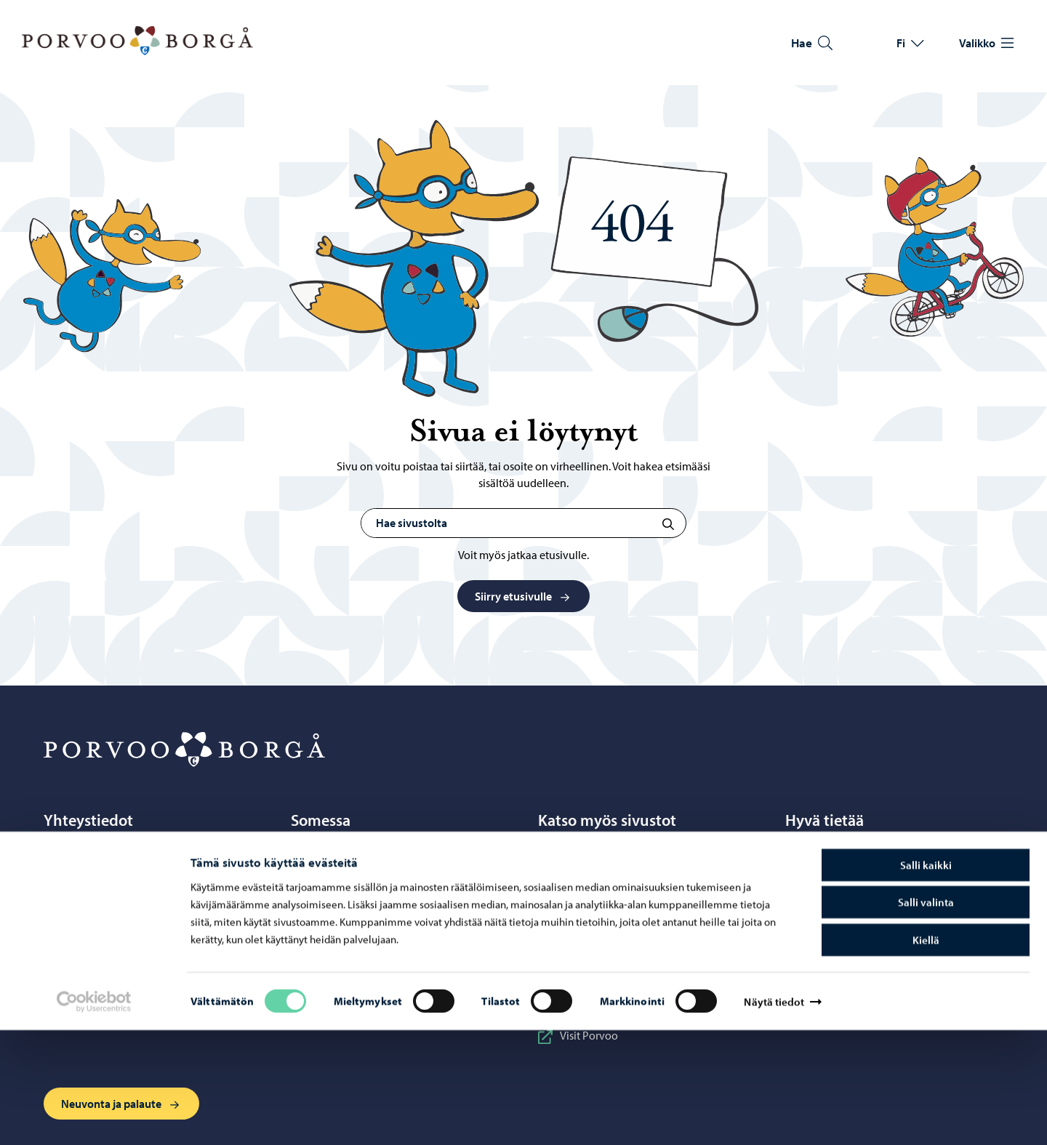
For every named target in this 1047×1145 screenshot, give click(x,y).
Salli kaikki (926, 980)
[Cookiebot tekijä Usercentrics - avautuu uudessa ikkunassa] (94, 1117)
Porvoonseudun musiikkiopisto (625, 932)
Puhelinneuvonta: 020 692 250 (128, 882)
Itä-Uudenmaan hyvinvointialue (627, 882)
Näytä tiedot (773, 1116)
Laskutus (817, 932)
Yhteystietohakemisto (107, 907)
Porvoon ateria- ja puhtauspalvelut (633, 907)
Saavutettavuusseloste (850, 907)
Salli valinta (926, 1017)
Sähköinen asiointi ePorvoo (123, 932)
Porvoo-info (84, 856)
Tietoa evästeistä (835, 882)
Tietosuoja (821, 856)
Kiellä (925, 1054)
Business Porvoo (589, 856)
